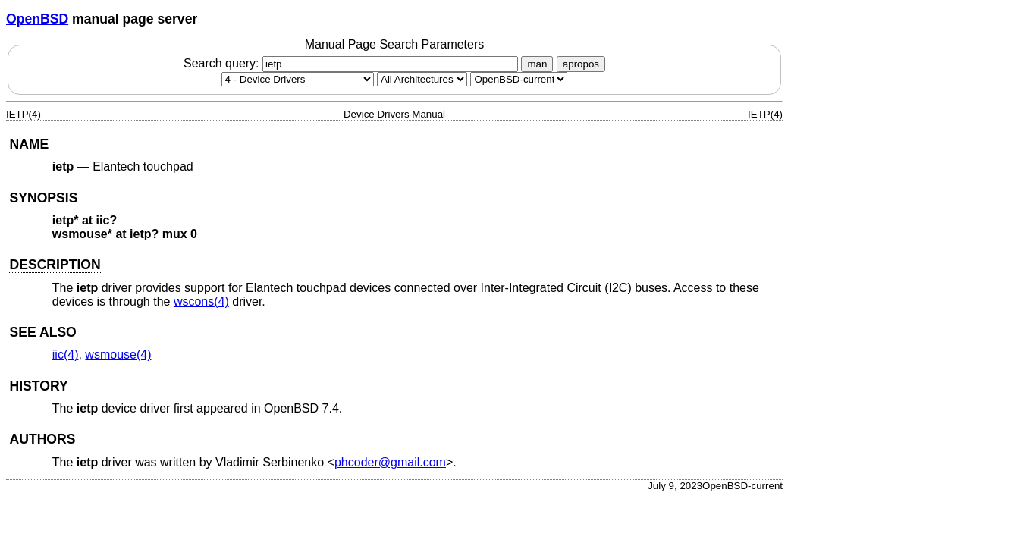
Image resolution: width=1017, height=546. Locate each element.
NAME (29, 144)
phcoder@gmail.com (390, 462)
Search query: (353, 63)
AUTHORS (42, 439)
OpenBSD (37, 19)
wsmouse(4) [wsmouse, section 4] (118, 354)
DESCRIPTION (54, 264)
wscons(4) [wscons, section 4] (201, 301)
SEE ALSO (42, 332)
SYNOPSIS (43, 198)
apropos (581, 64)
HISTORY (38, 386)
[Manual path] (518, 79)
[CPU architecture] (422, 79)
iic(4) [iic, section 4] (65, 354)
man (537, 64)
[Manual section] (297, 79)
